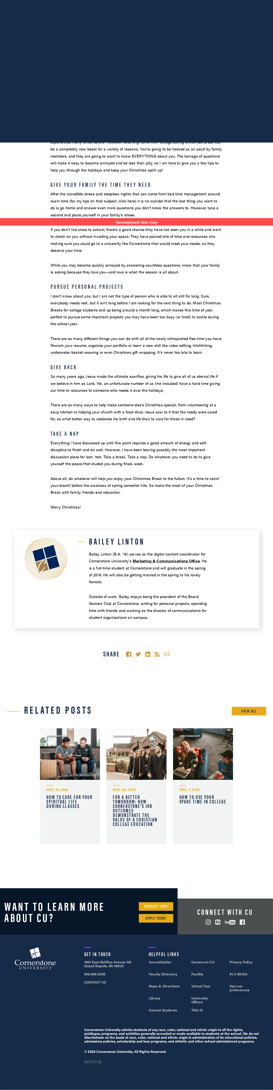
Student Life (187, 15)
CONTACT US (95, 982)
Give (106, 4)
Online (252, 15)
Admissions (152, 15)
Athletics (72, 4)
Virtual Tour (200, 986)
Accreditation (160, 961)
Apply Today (156, 918)
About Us (51, 4)
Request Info (155, 906)
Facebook (242, 922)
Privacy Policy (241, 961)
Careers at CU (203, 961)
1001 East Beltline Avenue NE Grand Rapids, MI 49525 (108, 963)
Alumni (91, 4)
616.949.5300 (189, 4)
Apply (256, 4)
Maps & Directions (164, 986)
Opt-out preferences (239, 988)
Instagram (208, 922)
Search (266, 15)
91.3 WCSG (238, 974)
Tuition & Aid (222, 15)
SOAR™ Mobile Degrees (20, 4)
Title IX (197, 1010)
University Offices (199, 1000)
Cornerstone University (35, 958)
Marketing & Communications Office (166, 560)
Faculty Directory (163, 974)
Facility (197, 974)
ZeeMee (217, 922)
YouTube (230, 922)
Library (154, 998)
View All (248, 711)
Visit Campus (221, 4)
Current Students (163, 1010)
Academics (119, 15)
